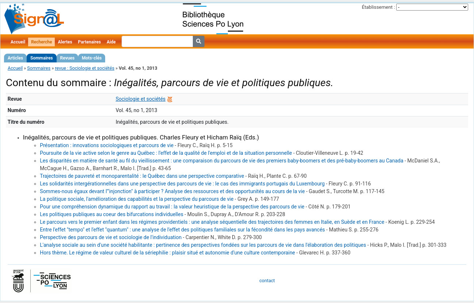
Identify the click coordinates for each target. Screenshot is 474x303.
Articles (15, 58)
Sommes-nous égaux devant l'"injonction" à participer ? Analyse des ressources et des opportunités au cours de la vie (172, 191)
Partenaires (89, 42)
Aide (111, 42)
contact (267, 280)
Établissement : (378, 7)
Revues (67, 58)
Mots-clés (92, 58)
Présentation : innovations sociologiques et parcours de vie (106, 145)
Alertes (65, 42)
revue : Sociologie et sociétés (84, 68)
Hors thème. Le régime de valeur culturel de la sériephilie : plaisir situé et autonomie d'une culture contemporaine (167, 253)
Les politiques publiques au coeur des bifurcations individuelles (111, 214)
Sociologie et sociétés (141, 99)
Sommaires (41, 58)
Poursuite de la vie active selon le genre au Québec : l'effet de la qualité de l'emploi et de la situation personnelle (166, 153)
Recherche (41, 42)
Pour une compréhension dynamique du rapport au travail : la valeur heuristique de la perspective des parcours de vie (172, 207)
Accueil (18, 42)
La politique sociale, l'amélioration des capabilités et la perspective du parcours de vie (136, 199)
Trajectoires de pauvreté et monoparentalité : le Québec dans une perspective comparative (142, 176)
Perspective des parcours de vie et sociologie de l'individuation (110, 237)
